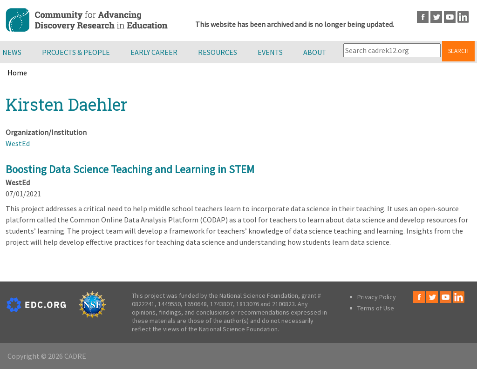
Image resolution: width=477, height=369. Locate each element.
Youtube (450, 17)
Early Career (153, 52)
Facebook (423, 17)
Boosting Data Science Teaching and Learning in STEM (130, 169)
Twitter (436, 17)
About (315, 52)
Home (17, 72)
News (11, 52)
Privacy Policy (376, 297)
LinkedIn (463, 17)
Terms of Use (375, 308)
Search (458, 51)
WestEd (18, 143)
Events (270, 52)
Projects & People (76, 52)
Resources (217, 52)
